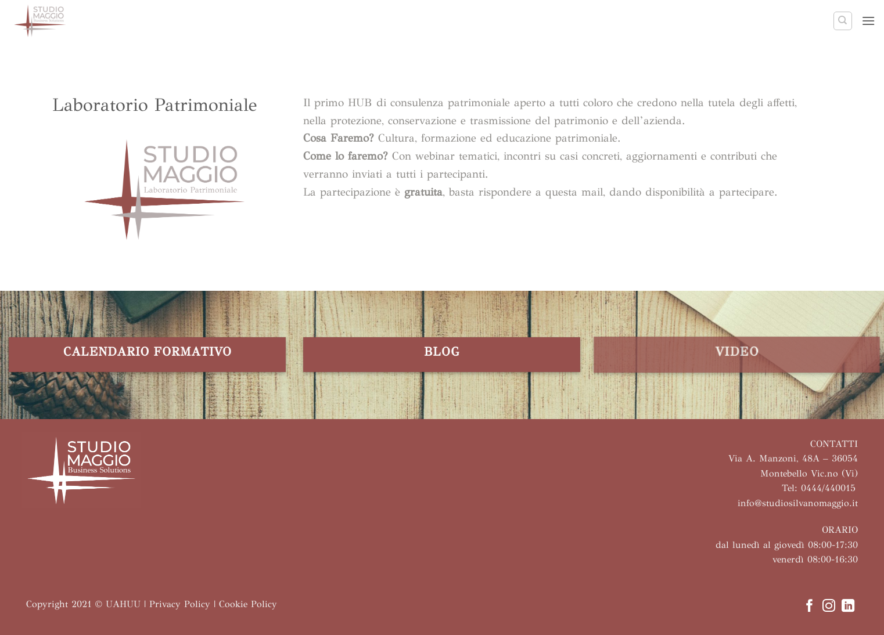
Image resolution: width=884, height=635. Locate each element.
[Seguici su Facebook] (809, 607)
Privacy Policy (179, 603)
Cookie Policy (248, 603)
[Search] (842, 21)
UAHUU (123, 603)
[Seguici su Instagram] (828, 607)
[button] (868, 20)
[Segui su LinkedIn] (848, 607)
